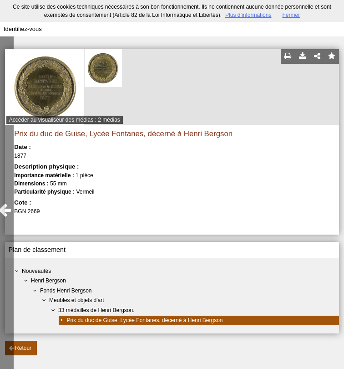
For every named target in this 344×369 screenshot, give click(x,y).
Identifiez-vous (23, 29)
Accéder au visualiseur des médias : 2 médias (64, 120)
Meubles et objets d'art (76, 300)
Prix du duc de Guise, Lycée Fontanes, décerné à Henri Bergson (144, 320)
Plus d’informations (248, 15)
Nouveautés (36, 271)
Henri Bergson (48, 280)
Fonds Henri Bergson (65, 290)
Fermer (291, 15)
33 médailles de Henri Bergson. (96, 310)
